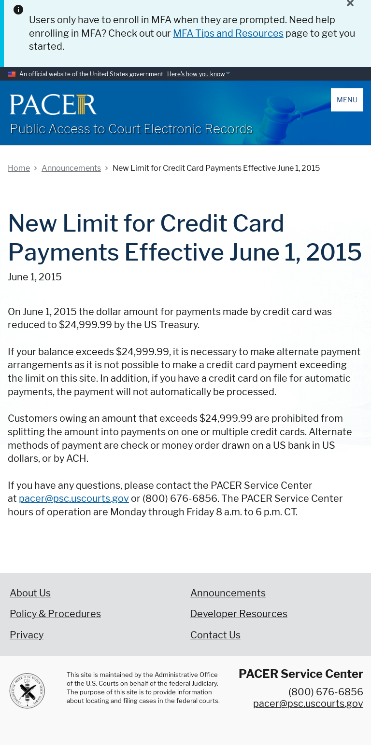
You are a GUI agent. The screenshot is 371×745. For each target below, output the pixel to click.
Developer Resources (238, 614)
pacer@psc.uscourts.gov (74, 498)
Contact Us (215, 635)
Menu (347, 100)
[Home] (53, 104)
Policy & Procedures (55, 614)
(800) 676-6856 (325, 692)
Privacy (26, 635)
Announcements (228, 593)
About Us (30, 593)
